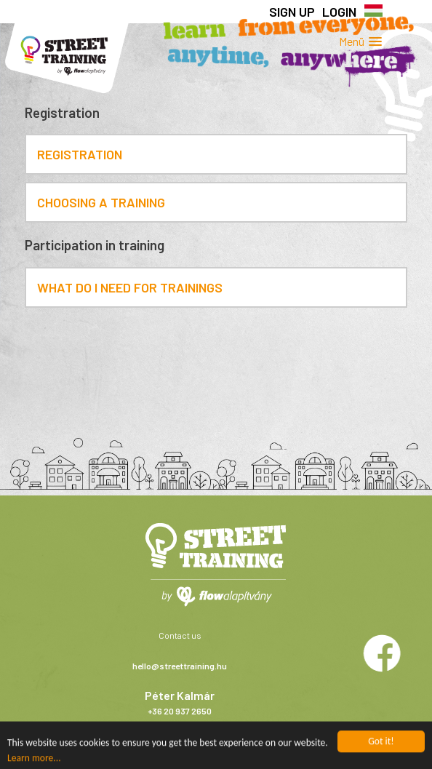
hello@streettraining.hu (179, 666)
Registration (79, 154)
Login (339, 12)
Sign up (292, 12)
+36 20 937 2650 (180, 711)
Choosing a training (101, 202)
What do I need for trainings (130, 287)
